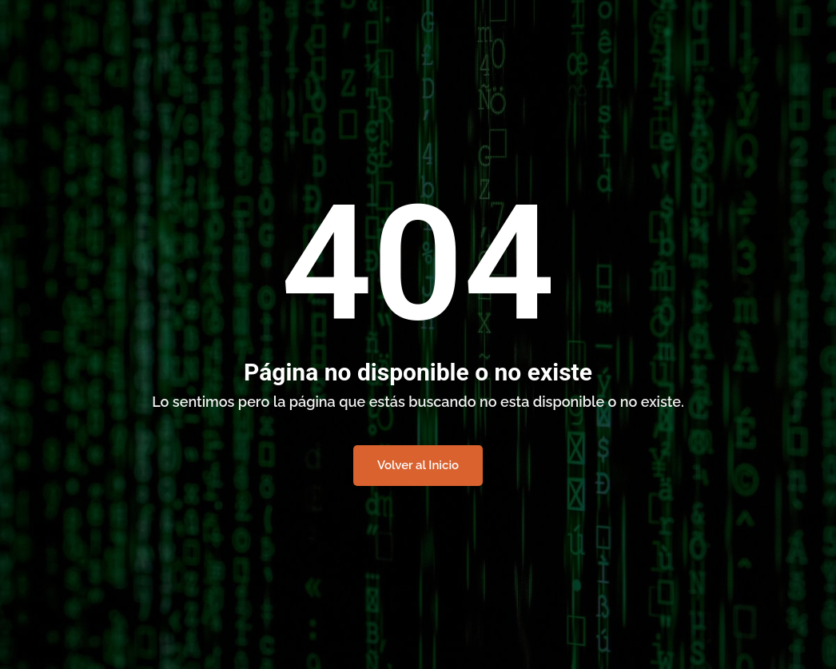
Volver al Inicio (418, 465)
